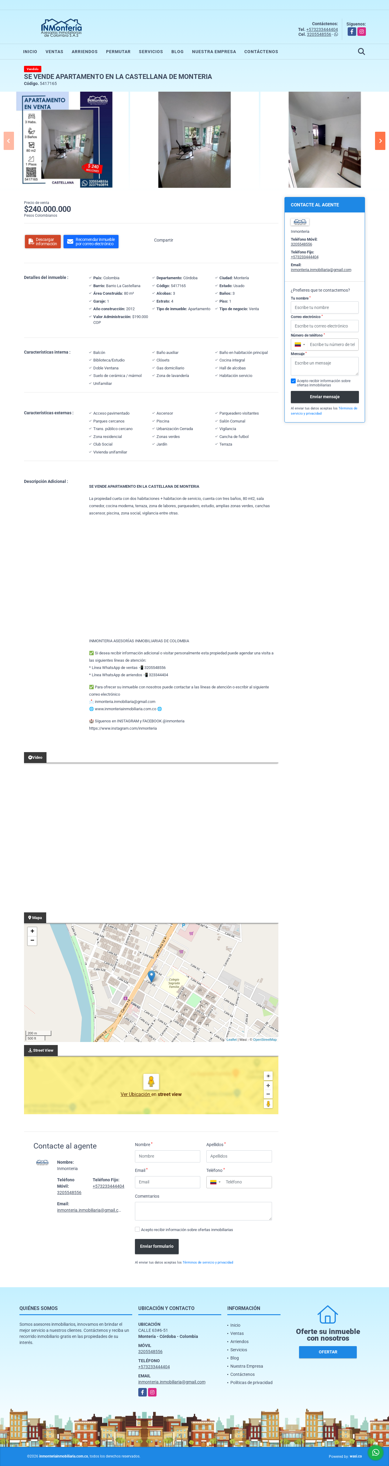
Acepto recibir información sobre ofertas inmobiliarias (187, 1229)
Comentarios (147, 1196)
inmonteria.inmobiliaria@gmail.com (90, 1210)
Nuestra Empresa (214, 51)
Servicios (151, 51)
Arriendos (85, 51)
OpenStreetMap (265, 1039)
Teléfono (215, 1170)
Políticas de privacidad (251, 1382)
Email (141, 1170)
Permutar (118, 51)
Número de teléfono (308, 335)
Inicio (30, 51)
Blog (177, 51)
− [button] (32, 940)
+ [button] (32, 931)
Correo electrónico (307, 316)
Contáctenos (261, 51)
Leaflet (232, 1039)
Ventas (55, 51)
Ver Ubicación (136, 1094)
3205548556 (319, 34)
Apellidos (216, 1144)
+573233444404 (322, 29)
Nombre (144, 1144)
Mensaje (299, 353)
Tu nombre (301, 298)
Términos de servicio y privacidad (208, 1262)
